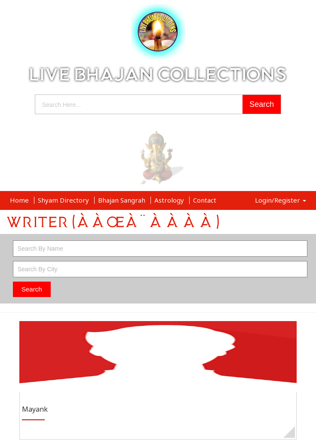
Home (20, 200)
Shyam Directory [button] (64, 200)
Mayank (35, 409)
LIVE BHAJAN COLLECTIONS (158, 74)
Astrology (170, 200)
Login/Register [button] (280, 200)
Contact (204, 200)
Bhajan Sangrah (122, 200)
